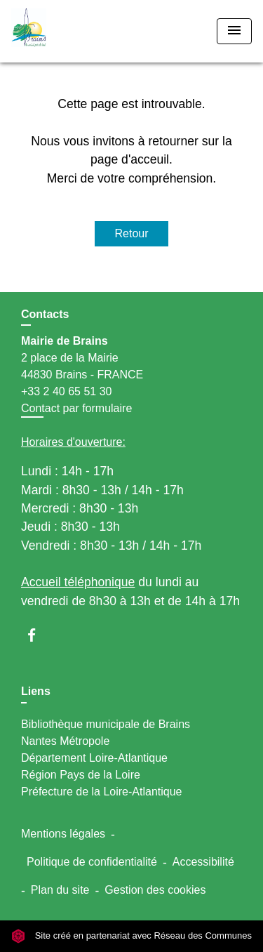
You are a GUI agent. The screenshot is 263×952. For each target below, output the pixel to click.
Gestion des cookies (154, 890)
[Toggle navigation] (234, 31)
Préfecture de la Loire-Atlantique (101, 792)
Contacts (45, 314)
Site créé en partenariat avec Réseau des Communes (131, 935)
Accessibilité (203, 862)
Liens (35, 691)
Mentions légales (63, 834)
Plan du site (60, 890)
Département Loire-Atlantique (94, 758)
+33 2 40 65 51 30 (66, 391)
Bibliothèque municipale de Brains (105, 724)
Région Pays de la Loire (80, 775)
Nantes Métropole (65, 741)
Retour (131, 233)
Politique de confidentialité (92, 862)
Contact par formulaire (76, 408)
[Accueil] (63, 31)
